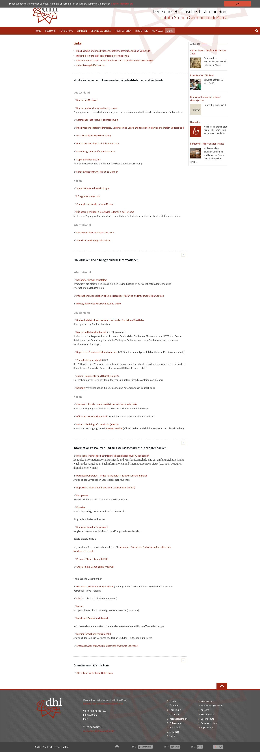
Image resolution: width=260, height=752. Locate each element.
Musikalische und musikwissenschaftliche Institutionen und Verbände (113, 50)
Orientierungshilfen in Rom (90, 65)
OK (237, 3)
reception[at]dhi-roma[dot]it (98, 731)
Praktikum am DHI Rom (202, 75)
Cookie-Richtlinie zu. (122, 3)
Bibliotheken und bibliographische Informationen (102, 55)
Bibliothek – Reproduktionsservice (207, 143)
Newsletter (195, 122)
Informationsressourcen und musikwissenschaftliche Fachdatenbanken (114, 60)
